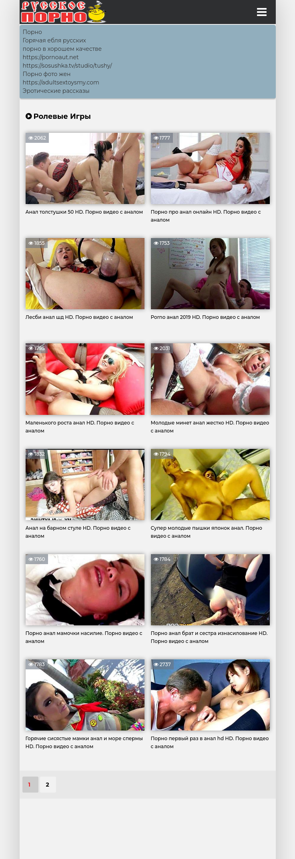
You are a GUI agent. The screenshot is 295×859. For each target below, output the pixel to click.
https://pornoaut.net (51, 57)
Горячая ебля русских (54, 40)
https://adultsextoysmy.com (61, 82)
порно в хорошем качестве (62, 48)
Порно (32, 32)
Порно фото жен (47, 74)
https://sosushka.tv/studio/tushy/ (67, 65)
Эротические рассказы (56, 90)
